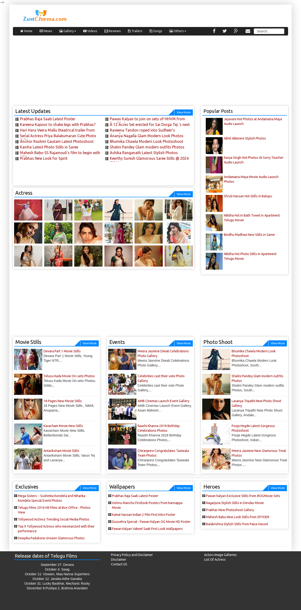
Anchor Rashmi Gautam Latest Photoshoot (57, 141)
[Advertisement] (150, 73)
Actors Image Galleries (220, 555)
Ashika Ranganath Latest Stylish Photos (144, 153)
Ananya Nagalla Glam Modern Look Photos (146, 136)
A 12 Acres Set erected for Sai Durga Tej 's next (150, 124)
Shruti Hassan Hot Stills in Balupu (248, 196)
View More (184, 112)
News (46, 31)
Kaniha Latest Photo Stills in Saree (49, 147)
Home (26, 31)
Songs (156, 31)
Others (177, 31)
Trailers (135, 31)
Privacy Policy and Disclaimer (132, 555)
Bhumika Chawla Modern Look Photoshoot (146, 141)
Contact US (119, 564)
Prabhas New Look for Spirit (43, 158)
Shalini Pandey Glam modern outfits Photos (147, 147)
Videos (90, 31)
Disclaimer (118, 559)
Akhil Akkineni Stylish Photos (245, 138)
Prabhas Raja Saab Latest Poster (47, 119)
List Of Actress (215, 559)
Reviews (112, 31)
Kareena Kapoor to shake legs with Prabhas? (57, 124)
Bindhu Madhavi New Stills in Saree (249, 235)
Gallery (67, 31)
